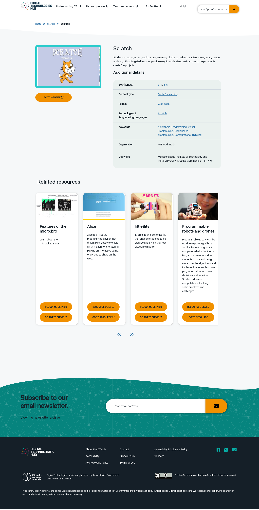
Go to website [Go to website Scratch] (53, 97)
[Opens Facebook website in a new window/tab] (218, 451)
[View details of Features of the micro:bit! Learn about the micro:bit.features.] (56, 228)
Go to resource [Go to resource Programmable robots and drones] (195, 317)
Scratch (65, 24)
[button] (80, 6)
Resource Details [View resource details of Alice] (102, 307)
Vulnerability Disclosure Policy (170, 450)
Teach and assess (123, 6)
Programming (179, 127)
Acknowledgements (97, 463)
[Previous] (119, 335)
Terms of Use (127, 463)
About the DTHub (96, 450)
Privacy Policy (127, 456)
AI (180, 6)
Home (38, 24)
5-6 (166, 84)
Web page (163, 103)
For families (152, 6)
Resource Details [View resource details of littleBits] (149, 307)
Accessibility (92, 456)
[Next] (132, 335)
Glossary (159, 456)
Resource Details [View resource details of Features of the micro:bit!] (56, 307)
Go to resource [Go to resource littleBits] (149, 317)
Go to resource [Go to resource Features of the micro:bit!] (56, 317)
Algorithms (164, 127)
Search (51, 24)
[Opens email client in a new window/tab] (234, 451)
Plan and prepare (95, 6)
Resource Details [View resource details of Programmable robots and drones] (195, 307)
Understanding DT (66, 6)
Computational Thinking (188, 135)
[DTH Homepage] (36, 10)
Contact (124, 450)
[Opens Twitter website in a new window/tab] (226, 451)
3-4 (160, 84)
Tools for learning (168, 94)
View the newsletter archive (40, 418)
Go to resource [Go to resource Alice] (102, 317)
